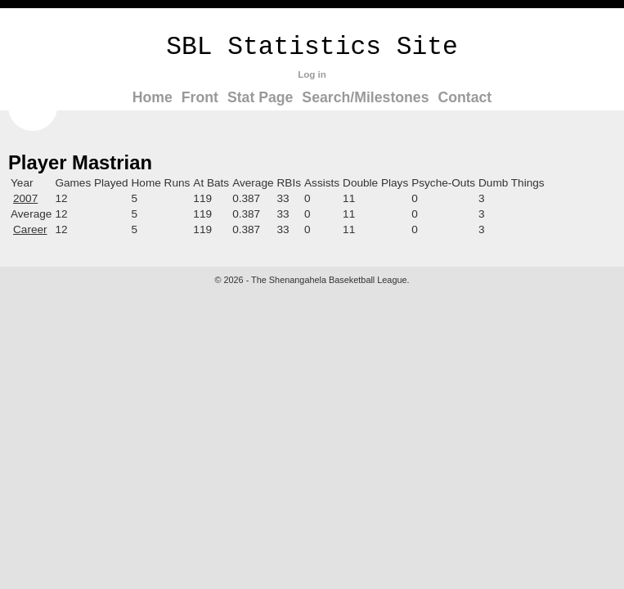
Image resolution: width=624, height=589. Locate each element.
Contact (465, 97)
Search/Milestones (365, 97)
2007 (25, 198)
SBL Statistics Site (312, 47)
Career (30, 229)
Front (200, 97)
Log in (312, 74)
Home (152, 97)
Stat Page (260, 97)
